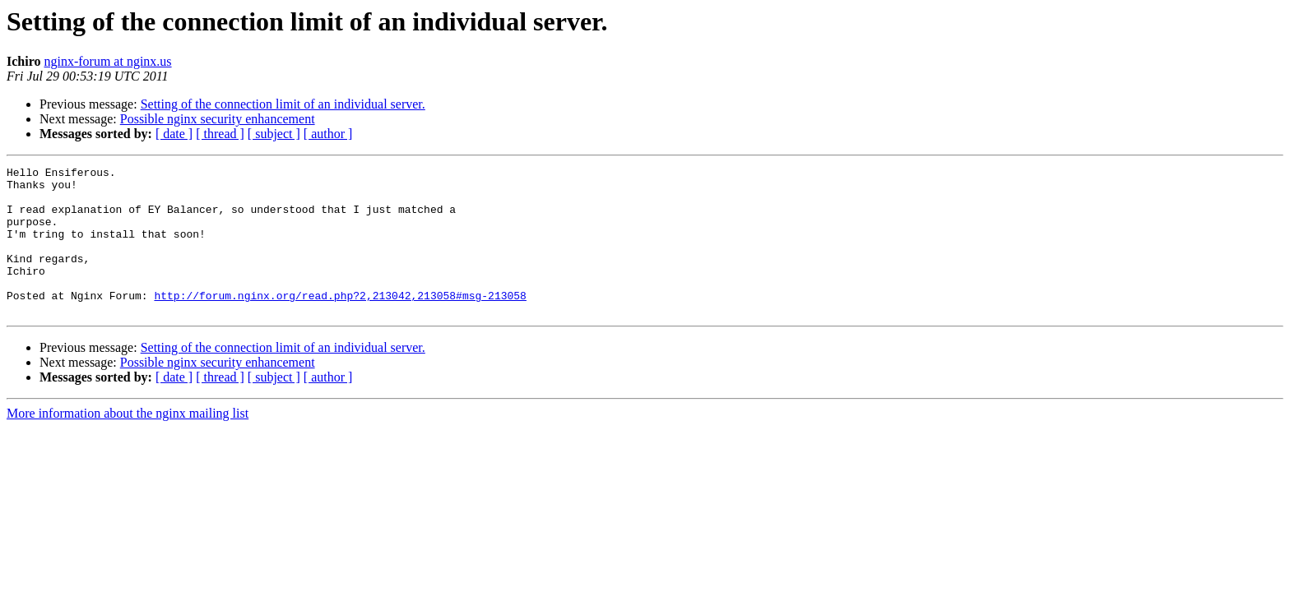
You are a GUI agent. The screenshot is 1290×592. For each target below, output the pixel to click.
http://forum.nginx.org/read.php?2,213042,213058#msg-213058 (340, 322)
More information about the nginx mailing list (127, 443)
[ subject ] (274, 134)
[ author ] (328, 134)
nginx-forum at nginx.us (107, 61)
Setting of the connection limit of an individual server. (283, 104)
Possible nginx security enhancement (217, 119)
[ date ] (174, 134)
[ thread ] (220, 134)
